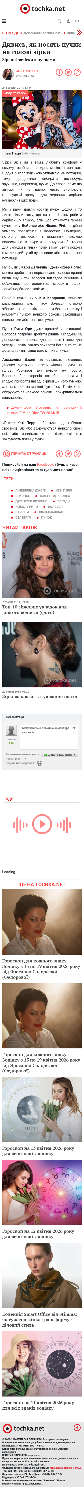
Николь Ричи (26, 506)
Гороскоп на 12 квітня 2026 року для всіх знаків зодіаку (38, 1234)
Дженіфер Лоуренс (31, 501)
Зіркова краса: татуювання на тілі (40, 696)
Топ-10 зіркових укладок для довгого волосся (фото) (34, 609)
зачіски (22, 512)
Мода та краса (15, 93)
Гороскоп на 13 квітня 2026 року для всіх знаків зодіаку (38, 1151)
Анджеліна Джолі (30, 490)
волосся (55, 506)
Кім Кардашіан (51, 512)
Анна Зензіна (27, 71)
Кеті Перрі (64, 490)
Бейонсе (22, 496)
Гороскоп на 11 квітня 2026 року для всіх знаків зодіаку (38, 1405)
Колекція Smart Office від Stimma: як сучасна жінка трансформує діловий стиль (39, 1319)
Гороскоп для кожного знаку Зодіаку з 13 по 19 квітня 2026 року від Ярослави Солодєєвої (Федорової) (41, 969)
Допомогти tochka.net (42, 33)
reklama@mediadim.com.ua (66, 1467)
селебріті (23, 517)
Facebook (45, 464)
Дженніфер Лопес (55, 496)
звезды (63, 501)
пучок (46, 517)
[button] (68, 21)
